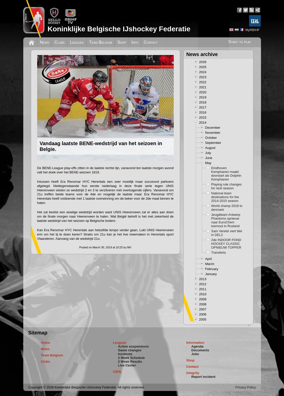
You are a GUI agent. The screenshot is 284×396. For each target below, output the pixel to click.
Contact (151, 42)
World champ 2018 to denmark (226, 208)
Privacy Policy (245, 387)
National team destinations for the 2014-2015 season (225, 197)
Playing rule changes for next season (226, 186)
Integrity (192, 373)
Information (195, 343)
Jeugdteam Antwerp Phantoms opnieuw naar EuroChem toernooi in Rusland (225, 220)
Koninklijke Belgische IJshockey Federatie (119, 29)
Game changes (130, 350)
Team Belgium (100, 42)
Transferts (218, 252)
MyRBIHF (252, 30)
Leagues (77, 42)
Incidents (125, 354)
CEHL (117, 372)
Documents (200, 350)
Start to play (239, 42)
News (44, 42)
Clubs (59, 42)
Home (45, 343)
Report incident (203, 377)
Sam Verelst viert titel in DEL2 (226, 233)
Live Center (127, 365)
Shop (121, 42)
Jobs (195, 354)
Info (135, 42)
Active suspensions (133, 346)
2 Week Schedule (131, 358)
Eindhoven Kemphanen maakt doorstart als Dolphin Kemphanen (226, 173)
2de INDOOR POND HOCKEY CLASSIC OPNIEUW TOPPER (226, 243)
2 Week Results (130, 361)
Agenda (197, 346)
